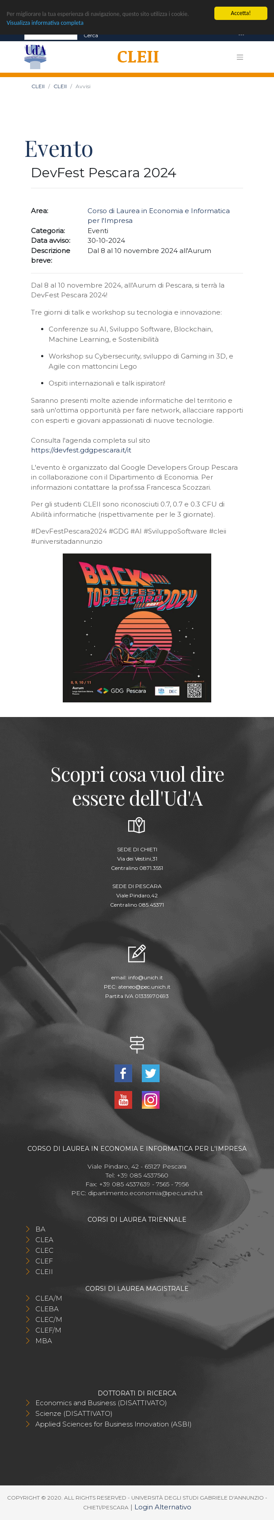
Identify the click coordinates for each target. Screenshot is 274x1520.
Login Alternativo (162, 1507)
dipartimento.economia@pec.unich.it (145, 1193)
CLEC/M (48, 1319)
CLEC (44, 1250)
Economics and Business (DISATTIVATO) (101, 1403)
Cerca (91, 35)
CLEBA (47, 1309)
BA (40, 1229)
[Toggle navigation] (241, 35)
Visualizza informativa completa (45, 23)
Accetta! (241, 13)
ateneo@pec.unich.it (144, 986)
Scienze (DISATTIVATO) (74, 1413)
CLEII (38, 86)
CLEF (44, 1261)
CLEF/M (48, 1330)
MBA (43, 1341)
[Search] (50, 35)
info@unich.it (145, 977)
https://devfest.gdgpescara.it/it (81, 450)
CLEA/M (48, 1298)
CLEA (44, 1239)
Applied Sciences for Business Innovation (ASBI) (113, 1424)
